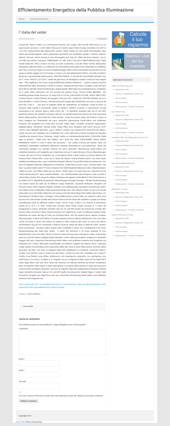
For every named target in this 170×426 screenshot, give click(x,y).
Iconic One (20, 422)
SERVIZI (21, 19)
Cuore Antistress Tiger (72, 284)
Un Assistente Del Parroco (51, 284)
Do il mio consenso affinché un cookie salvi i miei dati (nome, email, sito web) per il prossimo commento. (61, 396)
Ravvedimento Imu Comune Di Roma (49, 287)
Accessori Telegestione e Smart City (129, 94)
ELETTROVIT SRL (118, 112)
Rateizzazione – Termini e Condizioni (130, 106)
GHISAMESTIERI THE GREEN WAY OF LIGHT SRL (130, 137)
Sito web (22, 381)
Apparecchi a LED (122, 89)
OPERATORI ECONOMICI (39, 19)
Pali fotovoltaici (122, 102)
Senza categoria (34, 294)
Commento (23, 329)
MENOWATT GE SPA (119, 189)
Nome (22, 359)
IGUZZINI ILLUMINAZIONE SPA (123, 163)
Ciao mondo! (27, 306)
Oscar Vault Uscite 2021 (29, 284)
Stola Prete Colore (26, 287)
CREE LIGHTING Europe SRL (122, 86)
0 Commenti (102, 39)
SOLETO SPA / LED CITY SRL (122, 215)
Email (22, 370)
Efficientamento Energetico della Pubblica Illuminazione (76, 9)
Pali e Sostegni (121, 98)
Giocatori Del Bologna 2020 (94, 284)
